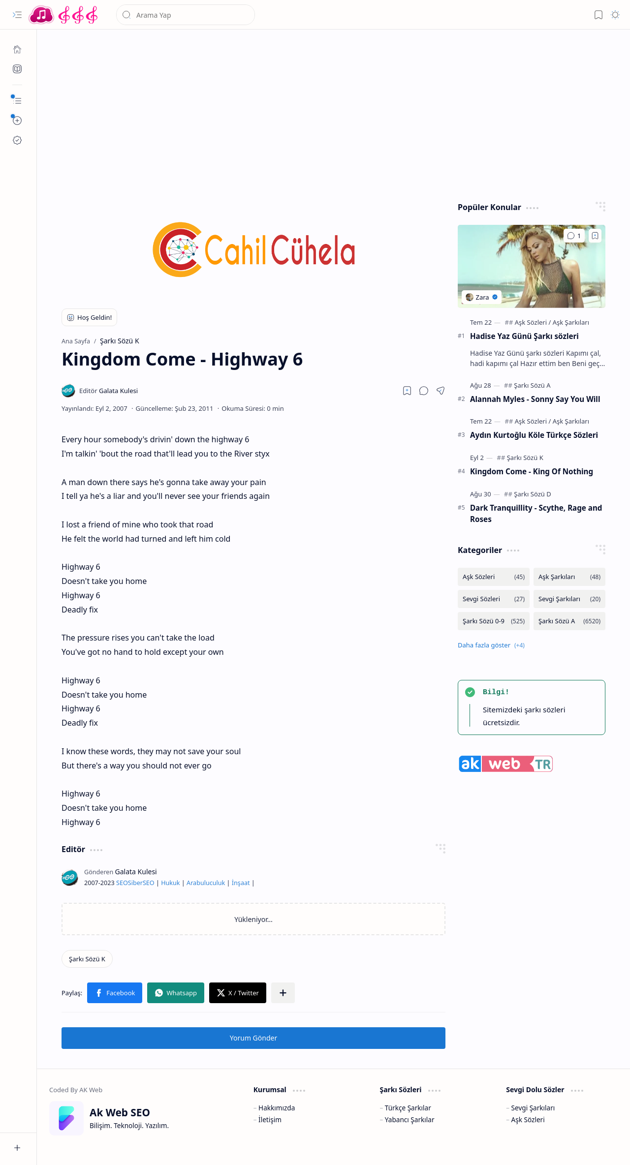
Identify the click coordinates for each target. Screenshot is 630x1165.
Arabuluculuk (206, 883)
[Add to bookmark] (595, 236)
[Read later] (407, 390)
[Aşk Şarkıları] (571, 322)
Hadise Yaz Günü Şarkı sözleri (524, 336)
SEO (122, 883)
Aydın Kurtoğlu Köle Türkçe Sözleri (534, 435)
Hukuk (170, 883)
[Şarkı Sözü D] (532, 494)
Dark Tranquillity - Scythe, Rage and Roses (536, 513)
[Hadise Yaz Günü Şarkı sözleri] (531, 266)
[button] (17, 14)
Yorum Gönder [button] (253, 1037)
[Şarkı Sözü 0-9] (494, 621)
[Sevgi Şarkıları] (569, 599)
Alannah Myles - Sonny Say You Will (535, 399)
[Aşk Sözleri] (533, 322)
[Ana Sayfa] (17, 49)
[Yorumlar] (574, 236)
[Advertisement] (334, 113)
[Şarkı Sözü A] (532, 385)
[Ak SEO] (17, 69)
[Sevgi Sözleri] (494, 599)
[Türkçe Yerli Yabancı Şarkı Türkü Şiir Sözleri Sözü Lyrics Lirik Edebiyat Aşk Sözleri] (64, 15)
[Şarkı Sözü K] (87, 959)
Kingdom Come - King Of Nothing (531, 471)
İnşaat (241, 883)
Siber (135, 883)
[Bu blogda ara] (185, 15)
